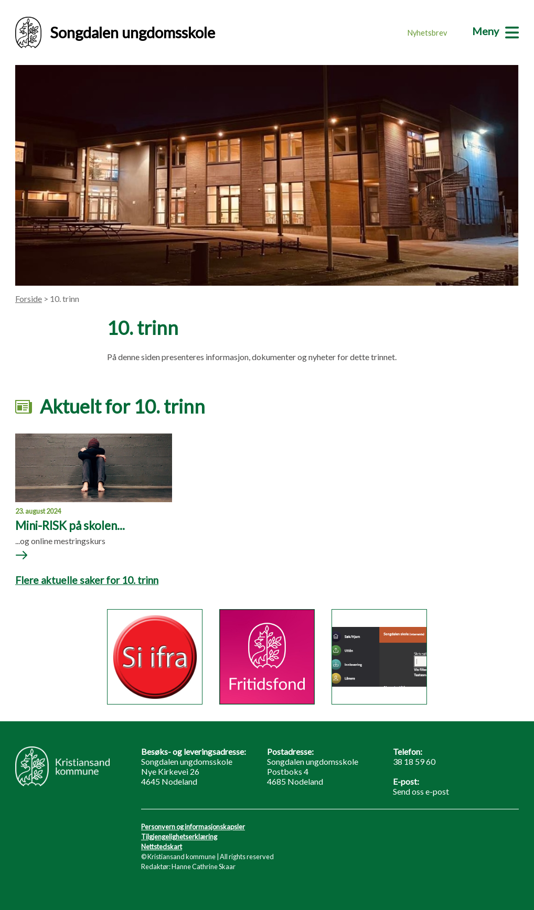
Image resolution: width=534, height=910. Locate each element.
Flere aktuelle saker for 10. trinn (86, 580)
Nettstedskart (161, 846)
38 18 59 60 (414, 761)
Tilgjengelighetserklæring (179, 836)
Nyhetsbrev (427, 32)
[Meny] (495, 31)
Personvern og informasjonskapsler (193, 826)
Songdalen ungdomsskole (115, 32)
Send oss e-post (421, 791)
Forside (28, 299)
